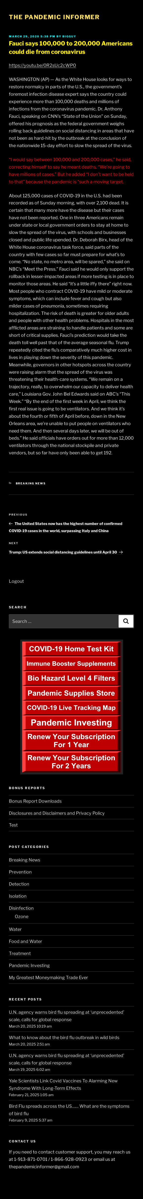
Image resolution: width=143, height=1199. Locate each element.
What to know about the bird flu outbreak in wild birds (64, 1037)
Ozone (21, 916)
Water (15, 929)
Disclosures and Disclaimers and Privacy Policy (57, 813)
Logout (16, 581)
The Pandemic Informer (54, 17)
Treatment (20, 953)
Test (13, 825)
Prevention (20, 872)
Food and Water (25, 941)
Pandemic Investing (29, 965)
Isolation (18, 896)
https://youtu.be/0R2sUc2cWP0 (42, 65)
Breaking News (31, 483)
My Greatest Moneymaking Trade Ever (48, 977)
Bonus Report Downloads (35, 801)
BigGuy (69, 36)
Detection (19, 884)
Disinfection (21, 908)
